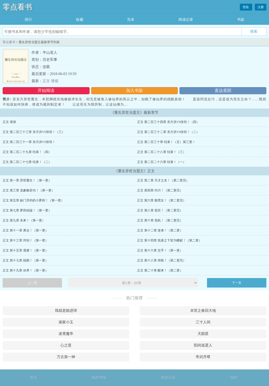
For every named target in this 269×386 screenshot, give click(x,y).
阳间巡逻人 (203, 345)
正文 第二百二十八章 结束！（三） (161, 152)
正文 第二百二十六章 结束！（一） (161, 162)
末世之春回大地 (203, 311)
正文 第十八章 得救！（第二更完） (161, 260)
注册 (260, 7)
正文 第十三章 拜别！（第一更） (25, 240)
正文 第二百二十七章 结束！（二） (27, 162)
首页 (33, 378)
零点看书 (17, 7)
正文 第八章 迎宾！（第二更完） (160, 210)
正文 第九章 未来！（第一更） (24, 220)
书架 (240, 20)
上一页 (32, 283)
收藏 (79, 20)
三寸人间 (203, 322)
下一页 (236, 283)
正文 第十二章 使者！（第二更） (160, 230)
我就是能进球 (66, 311)
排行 (28, 20)
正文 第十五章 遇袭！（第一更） (25, 250)
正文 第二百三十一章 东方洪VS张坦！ (29, 142)
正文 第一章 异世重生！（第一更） (27, 180)
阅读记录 (185, 20)
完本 (130, 20)
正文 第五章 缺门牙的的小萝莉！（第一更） (33, 200)
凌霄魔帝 (66, 334)
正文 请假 (50, 81)
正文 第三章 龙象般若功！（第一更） (29, 190)
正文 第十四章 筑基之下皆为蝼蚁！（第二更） (169, 240)
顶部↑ (234, 378)
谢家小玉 (66, 322)
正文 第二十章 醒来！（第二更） (160, 270)
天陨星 (203, 334)
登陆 (246, 7)
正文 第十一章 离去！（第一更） (25, 230)
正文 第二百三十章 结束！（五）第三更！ (166, 142)
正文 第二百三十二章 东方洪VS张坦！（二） (168, 132)
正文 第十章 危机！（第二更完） (160, 220)
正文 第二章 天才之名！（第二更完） (163, 180)
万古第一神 (66, 357)
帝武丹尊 (203, 357)
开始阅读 (46, 90)
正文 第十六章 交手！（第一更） (160, 250)
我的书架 (99, 378)
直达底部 (223, 90)
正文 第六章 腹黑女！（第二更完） (161, 200)
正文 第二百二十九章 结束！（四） (27, 152)
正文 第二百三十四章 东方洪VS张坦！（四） (168, 122)
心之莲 (65, 345)
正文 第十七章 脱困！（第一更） (25, 260)
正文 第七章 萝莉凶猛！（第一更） (27, 210)
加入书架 (134, 90)
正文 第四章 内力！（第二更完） (160, 190)
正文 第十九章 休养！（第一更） (25, 270)
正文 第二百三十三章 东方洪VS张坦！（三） (34, 132)
